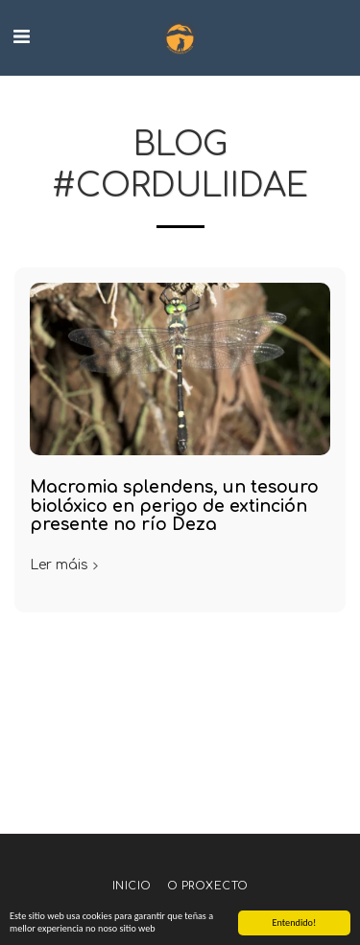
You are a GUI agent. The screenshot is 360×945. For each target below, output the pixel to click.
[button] (21, 37)
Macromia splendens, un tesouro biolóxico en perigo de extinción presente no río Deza (174, 506)
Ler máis (66, 565)
